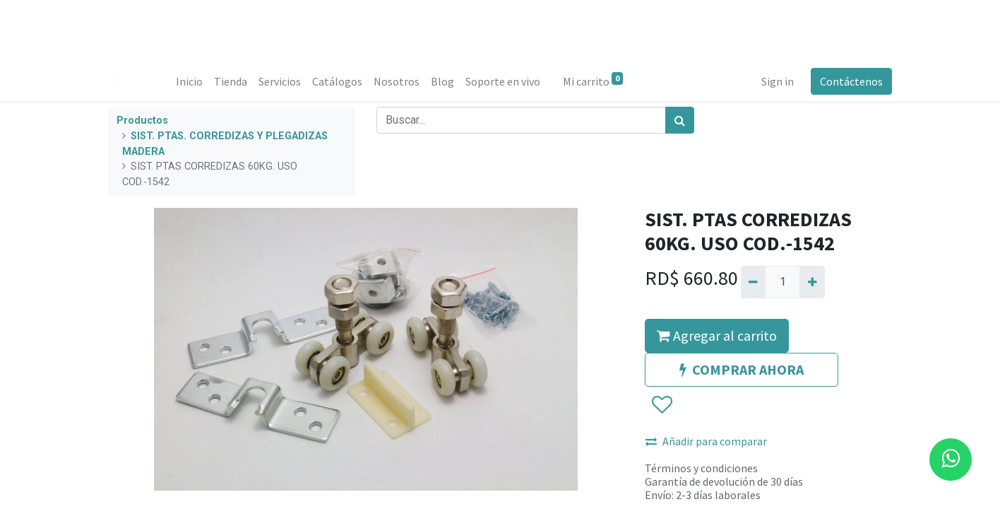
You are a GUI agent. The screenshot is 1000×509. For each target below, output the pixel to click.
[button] (661, 405)
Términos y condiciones (701, 468)
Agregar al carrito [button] (717, 335)
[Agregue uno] (811, 282)
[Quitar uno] (753, 282)
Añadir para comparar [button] (706, 441)
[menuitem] (189, 81)
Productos (142, 121)
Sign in (777, 81)
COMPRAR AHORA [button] (741, 369)
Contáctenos (851, 81)
